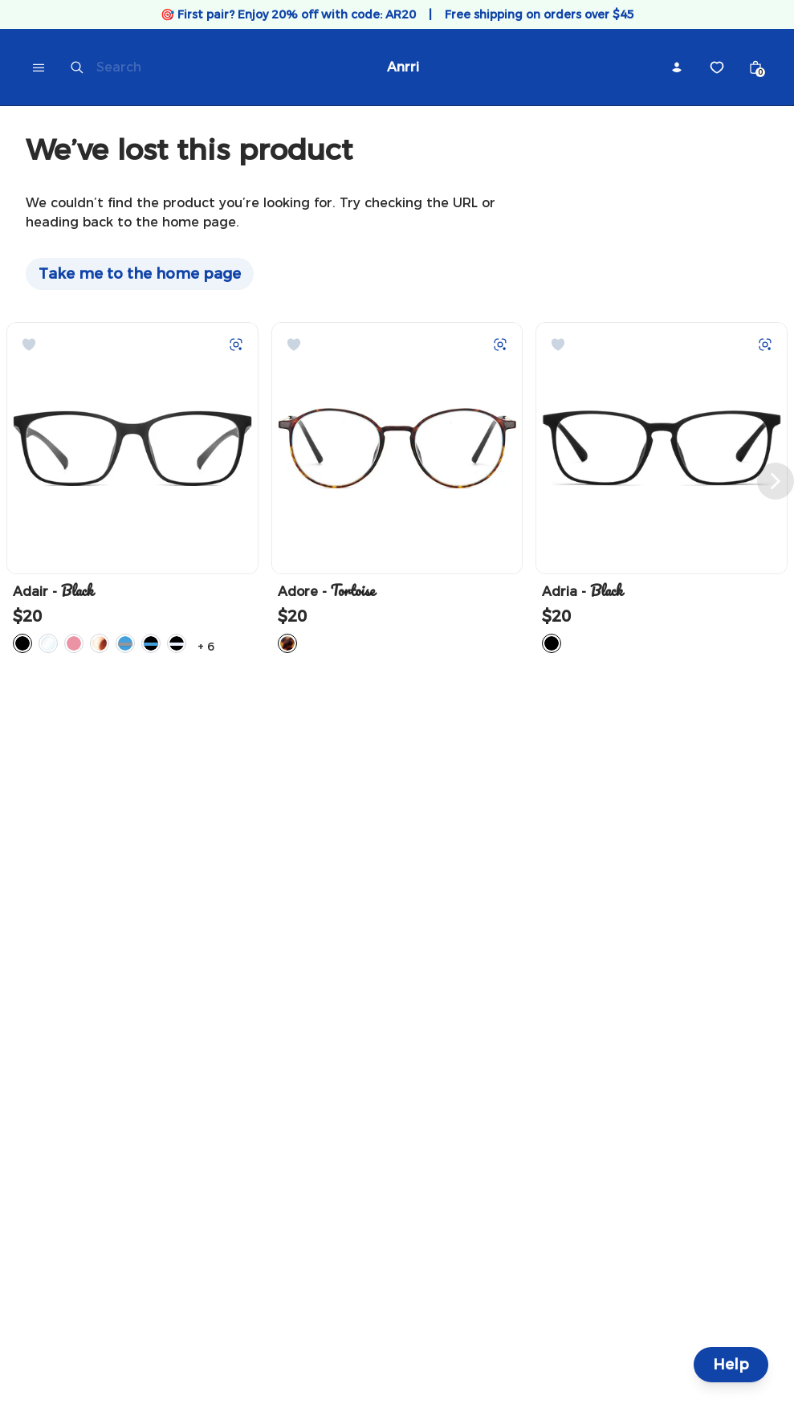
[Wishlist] (717, 67)
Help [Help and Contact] (731, 1364)
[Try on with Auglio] (236, 344)
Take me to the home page (140, 274)
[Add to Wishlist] (28, 344)
